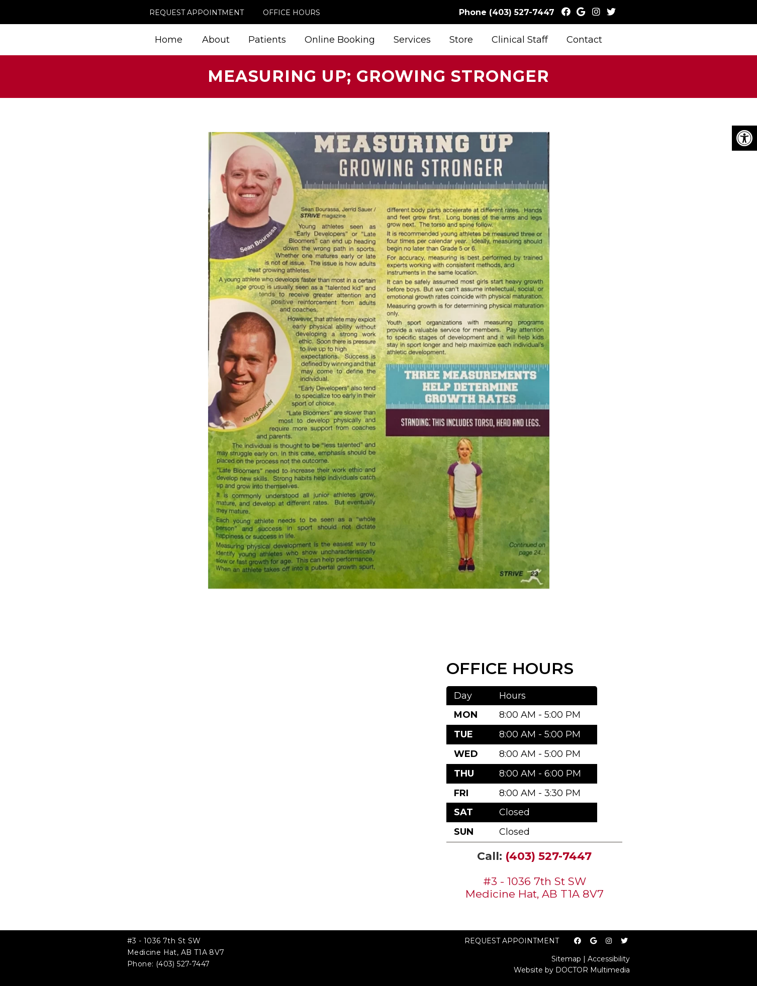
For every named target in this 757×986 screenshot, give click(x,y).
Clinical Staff (520, 39)
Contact (584, 39)
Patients (267, 39)
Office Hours (291, 12)
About (216, 39)
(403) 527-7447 (521, 12)
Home (168, 39)
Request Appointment (196, 12)
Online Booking (340, 39)
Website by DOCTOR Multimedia (572, 969)
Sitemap (566, 958)
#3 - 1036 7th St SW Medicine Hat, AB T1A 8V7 (534, 887)
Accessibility (609, 958)
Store (461, 39)
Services (412, 39)
